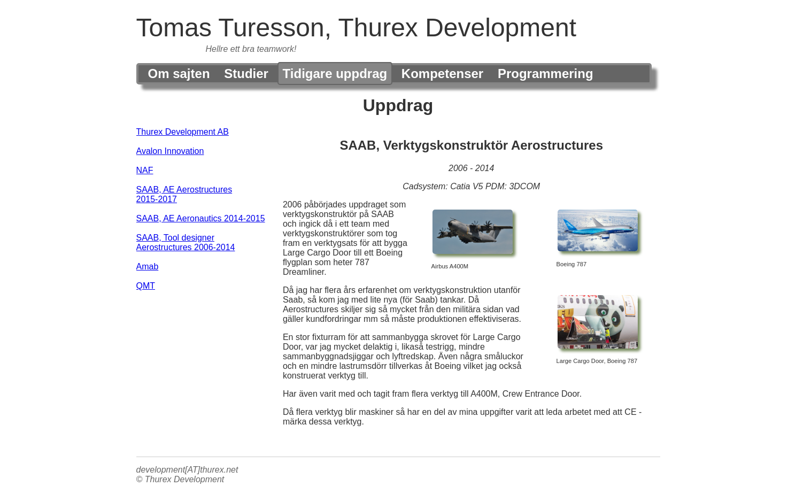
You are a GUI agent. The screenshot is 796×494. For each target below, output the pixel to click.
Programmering (545, 73)
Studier (246, 73)
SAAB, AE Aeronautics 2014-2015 (200, 218)
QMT (146, 285)
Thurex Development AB (182, 131)
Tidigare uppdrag (335, 73)
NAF (144, 170)
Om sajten (179, 73)
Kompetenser (442, 73)
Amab (147, 266)
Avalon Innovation (170, 151)
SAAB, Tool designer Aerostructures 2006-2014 (185, 242)
